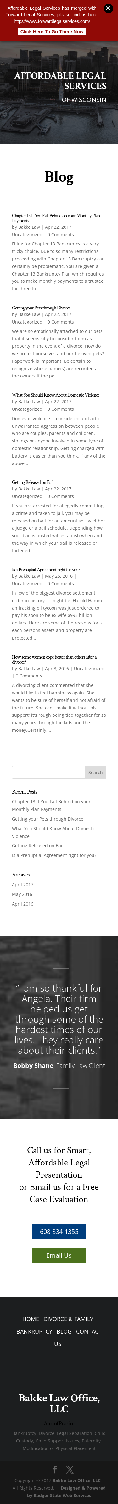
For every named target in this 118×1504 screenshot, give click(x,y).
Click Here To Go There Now (52, 28)
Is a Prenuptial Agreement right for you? (46, 569)
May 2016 (22, 894)
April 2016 (22, 904)
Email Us (59, 1255)
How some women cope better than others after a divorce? (54, 660)
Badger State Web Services (62, 1495)
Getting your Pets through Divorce (41, 308)
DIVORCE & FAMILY (68, 1319)
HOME (30, 1319)
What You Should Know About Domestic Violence (55, 395)
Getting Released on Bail (32, 482)
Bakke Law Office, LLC (77, 1480)
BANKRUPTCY (34, 1331)
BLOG (64, 1331)
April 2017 (22, 884)
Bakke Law (29, 227)
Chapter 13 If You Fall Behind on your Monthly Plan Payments (56, 218)
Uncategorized (27, 235)
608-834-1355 (59, 1231)
